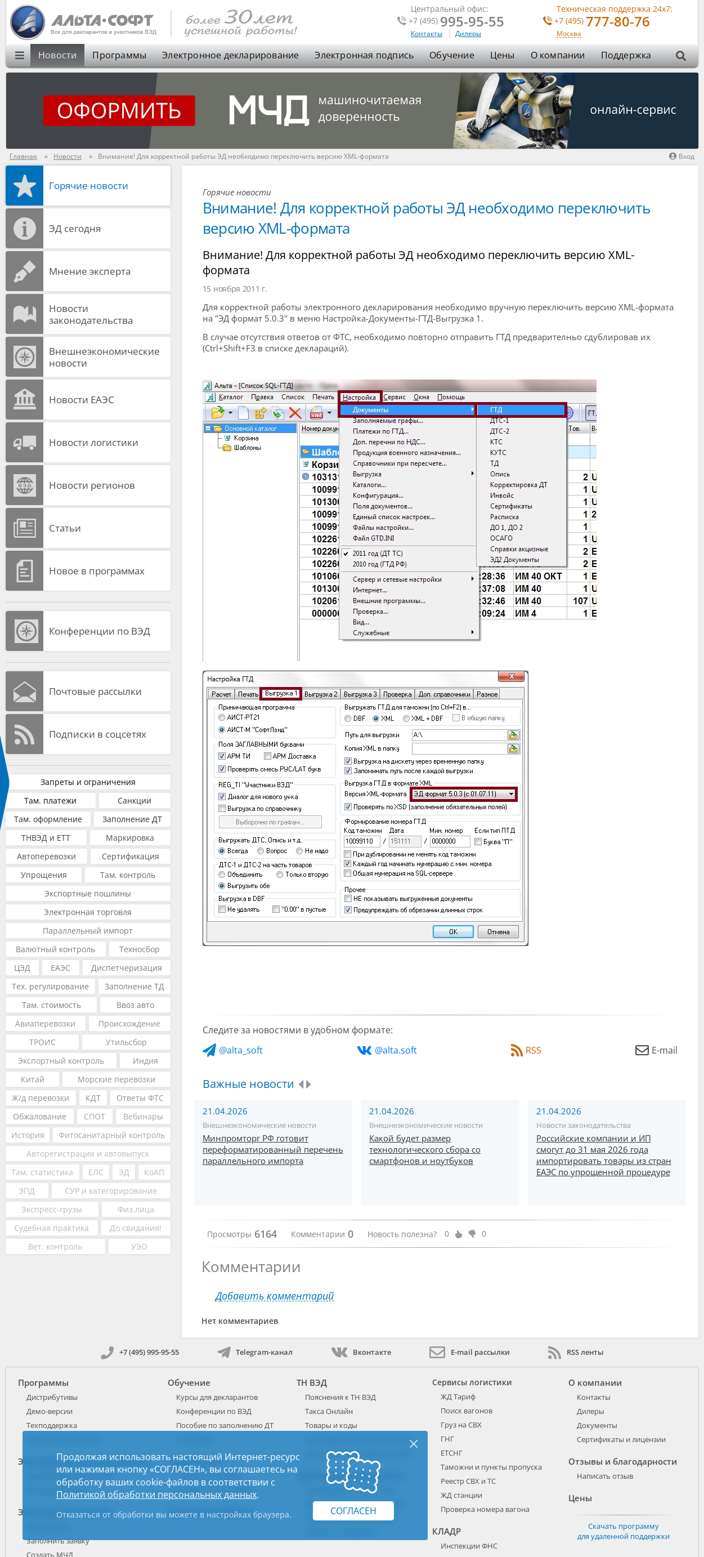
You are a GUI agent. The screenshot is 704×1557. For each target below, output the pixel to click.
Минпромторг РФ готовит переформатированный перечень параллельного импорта (273, 1149)
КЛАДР (446, 1531)
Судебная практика (51, 1228)
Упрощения (44, 874)
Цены (502, 55)
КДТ (93, 1097)
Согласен (353, 1511)
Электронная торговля (88, 912)
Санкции (134, 800)
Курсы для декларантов (217, 1397)
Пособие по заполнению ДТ (224, 1425)
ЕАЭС (60, 967)
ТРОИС (42, 1042)
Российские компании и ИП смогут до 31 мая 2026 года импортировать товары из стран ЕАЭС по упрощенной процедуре (603, 1154)
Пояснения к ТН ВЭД (340, 1397)
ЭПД (27, 1190)
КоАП (154, 1172)
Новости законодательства (91, 314)
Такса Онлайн (329, 1411)
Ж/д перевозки (40, 1097)
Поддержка (626, 55)
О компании (558, 55)
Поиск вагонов (466, 1411)
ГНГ (447, 1439)
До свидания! (136, 1228)
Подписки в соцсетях (97, 734)
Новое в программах (97, 570)
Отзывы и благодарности (622, 1461)
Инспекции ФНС (469, 1546)
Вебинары (143, 1116)
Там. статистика (42, 1172)
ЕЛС (96, 1172)
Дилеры (468, 33)
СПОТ (94, 1116)
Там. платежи (50, 800)
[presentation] (300, 1084)
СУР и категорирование (111, 1190)
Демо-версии (49, 1411)
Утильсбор (126, 1042)
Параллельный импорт (88, 930)
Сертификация (130, 856)
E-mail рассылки (469, 1352)
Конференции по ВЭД (99, 630)
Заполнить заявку (57, 1541)
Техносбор (139, 949)
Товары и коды (331, 1425)
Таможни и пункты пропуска (491, 1467)
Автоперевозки (46, 856)
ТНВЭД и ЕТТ (45, 837)
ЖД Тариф (458, 1396)
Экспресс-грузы (51, 1209)
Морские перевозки (116, 1079)
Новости (57, 55)
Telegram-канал (255, 1352)
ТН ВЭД (312, 1382)
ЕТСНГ (452, 1453)
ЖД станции (461, 1495)
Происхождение (129, 1023)
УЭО (139, 1246)
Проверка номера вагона (485, 1509)
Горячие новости (88, 185)
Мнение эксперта (90, 271)
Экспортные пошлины (87, 893)
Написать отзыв (605, 1476)
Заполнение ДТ (132, 819)
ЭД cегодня (75, 228)
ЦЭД (22, 967)
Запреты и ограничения (88, 782)
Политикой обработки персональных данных (156, 1494)
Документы (597, 1425)
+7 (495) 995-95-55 (140, 1352)
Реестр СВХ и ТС (468, 1481)
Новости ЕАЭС (81, 399)
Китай (32, 1079)
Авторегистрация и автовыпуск (87, 1153)
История (27, 1135)
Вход (681, 156)
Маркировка (130, 837)
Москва (569, 34)
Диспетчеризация (126, 967)
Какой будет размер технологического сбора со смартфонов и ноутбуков (425, 1149)
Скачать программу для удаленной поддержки (623, 1531)
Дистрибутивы (52, 1397)
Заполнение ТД (134, 986)
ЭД (124, 1172)
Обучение (451, 55)
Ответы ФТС (140, 1097)
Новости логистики (93, 442)
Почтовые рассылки (95, 691)
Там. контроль (127, 874)
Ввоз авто (135, 1005)
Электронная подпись (364, 55)
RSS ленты (576, 1352)
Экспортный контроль (61, 1060)
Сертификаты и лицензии (621, 1439)
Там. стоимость (51, 1005)
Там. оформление (48, 819)
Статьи (65, 527)
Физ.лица (136, 1209)
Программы (119, 55)
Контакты (426, 33)
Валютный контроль (55, 949)
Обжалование (39, 1116)
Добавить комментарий (275, 1296)
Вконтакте (361, 1352)
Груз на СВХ (461, 1425)
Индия (145, 1060)
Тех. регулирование (50, 986)
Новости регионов (92, 485)
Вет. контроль (55, 1246)
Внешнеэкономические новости (104, 357)
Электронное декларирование (230, 55)
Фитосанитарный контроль (112, 1135)
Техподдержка (51, 1425)
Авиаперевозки (45, 1023)
